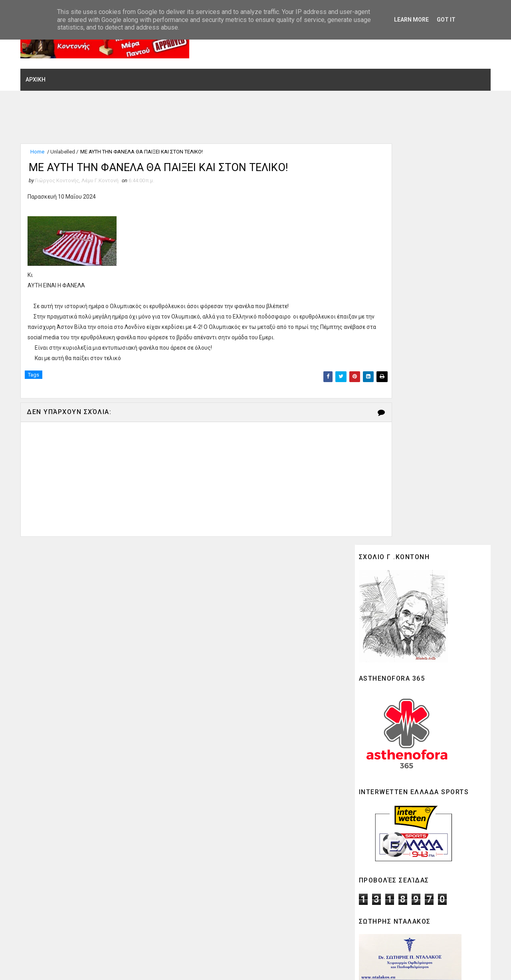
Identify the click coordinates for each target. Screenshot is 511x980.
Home (43, 143)
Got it (446, 19)
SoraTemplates (74, 966)
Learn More (411, 19)
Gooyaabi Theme (155, 966)
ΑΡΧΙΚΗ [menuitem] (41, 69)
